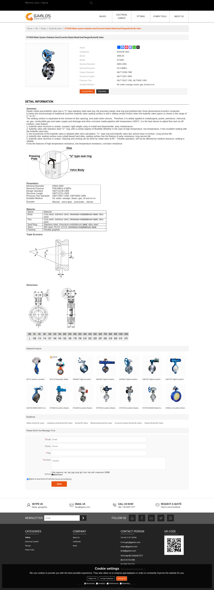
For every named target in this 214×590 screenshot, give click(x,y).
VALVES (102, 16)
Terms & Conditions (63, 479)
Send (59, 484)
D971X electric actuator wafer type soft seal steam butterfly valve (36, 379)
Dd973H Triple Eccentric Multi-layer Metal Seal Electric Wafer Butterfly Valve (152, 379)
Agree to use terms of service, (49, 479)
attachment (57, 475)
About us (76, 537)
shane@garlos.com (129, 546)
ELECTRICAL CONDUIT (121, 16)
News (75, 546)
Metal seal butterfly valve (101, 423)
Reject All (92, 578)
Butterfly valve (55, 28)
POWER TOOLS (160, 16)
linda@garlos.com (128, 551)
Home (29, 28)
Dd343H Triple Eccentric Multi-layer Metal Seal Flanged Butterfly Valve (129, 379)
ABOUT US (179, 16)
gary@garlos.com (132, 542)
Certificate (77, 542)
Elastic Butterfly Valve (154, 423)
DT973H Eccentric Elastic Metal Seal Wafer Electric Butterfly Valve (106, 408)
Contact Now (87, 91)
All (36, 28)
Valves (43, 28)
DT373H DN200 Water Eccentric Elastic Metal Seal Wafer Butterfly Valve (152, 408)
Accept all (121, 578)
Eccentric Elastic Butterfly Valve (128, 423)
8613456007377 (136, 556)
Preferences (112, 583)
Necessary (89, 583)
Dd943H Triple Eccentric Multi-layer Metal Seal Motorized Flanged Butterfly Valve (83, 379)
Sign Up (44, 3)
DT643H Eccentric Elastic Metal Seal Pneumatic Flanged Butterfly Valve (83, 408)
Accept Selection (106, 578)
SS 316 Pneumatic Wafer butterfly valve (60, 379)
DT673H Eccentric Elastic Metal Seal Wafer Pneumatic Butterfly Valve (129, 408)
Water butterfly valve (35, 423)
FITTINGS (141, 16)
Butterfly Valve (81, 423)
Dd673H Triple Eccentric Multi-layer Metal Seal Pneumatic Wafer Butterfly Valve (176, 379)
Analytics (100, 583)
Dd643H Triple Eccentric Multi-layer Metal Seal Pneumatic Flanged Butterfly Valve (106, 379)
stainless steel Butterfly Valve (59, 423)
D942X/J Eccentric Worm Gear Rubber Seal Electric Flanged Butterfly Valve (176, 408)
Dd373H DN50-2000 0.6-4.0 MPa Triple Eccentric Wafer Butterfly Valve (36, 408)
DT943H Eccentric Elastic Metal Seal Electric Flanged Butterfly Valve (60, 408)
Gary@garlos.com (82, 507)
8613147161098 (128, 560)
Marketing (125, 583)
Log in (36, 3)
